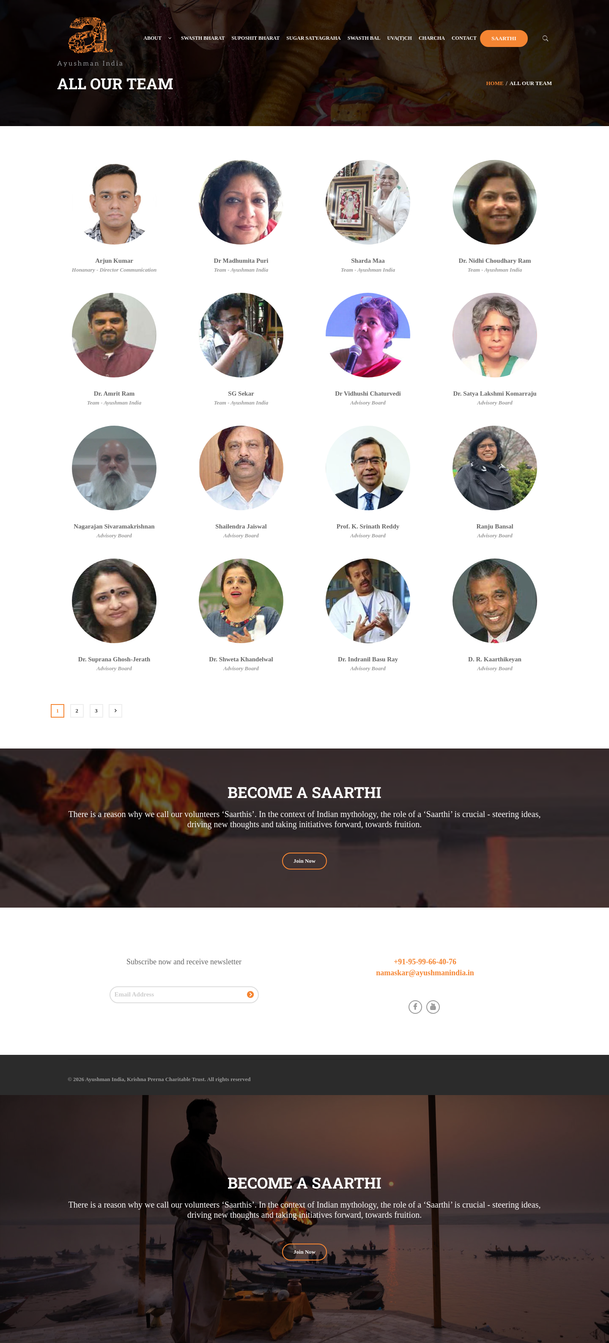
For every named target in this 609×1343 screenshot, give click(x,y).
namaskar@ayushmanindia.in (425, 973)
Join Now (304, 861)
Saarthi (503, 38)
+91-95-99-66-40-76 (425, 962)
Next (115, 711)
